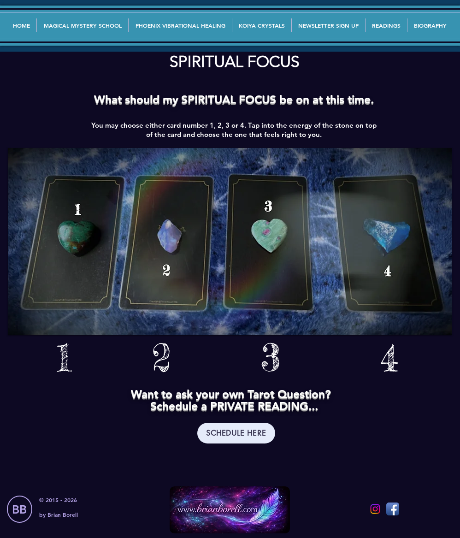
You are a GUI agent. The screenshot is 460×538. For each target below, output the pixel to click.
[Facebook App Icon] (392, 509)
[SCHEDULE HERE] (236, 433)
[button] (328, 25)
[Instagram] (375, 509)
